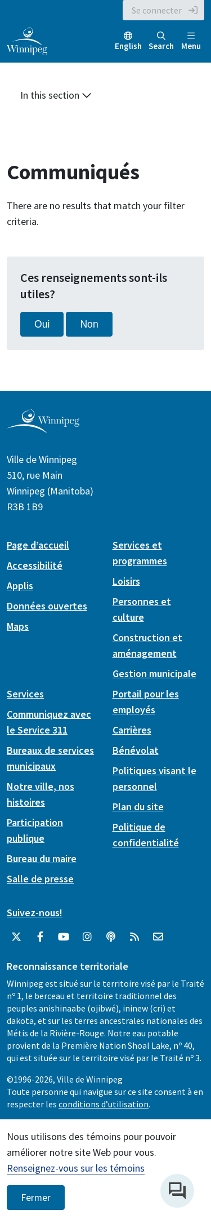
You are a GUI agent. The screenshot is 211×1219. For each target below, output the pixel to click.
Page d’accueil (38, 544)
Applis (20, 585)
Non (89, 324)
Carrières (132, 729)
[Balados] (110, 937)
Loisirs (126, 581)
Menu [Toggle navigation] (191, 41)
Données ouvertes (47, 605)
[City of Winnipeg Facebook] (40, 937)
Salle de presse (40, 878)
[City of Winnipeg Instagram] (87, 937)
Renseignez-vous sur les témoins (76, 1167)
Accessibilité (34, 565)
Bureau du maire (42, 858)
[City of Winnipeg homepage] (43, 428)
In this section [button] (56, 95)
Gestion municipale (154, 673)
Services (25, 693)
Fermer (36, 1197)
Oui (42, 324)
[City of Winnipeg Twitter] (16, 937)
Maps (18, 626)
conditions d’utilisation (104, 1104)
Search (161, 41)
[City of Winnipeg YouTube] (63, 937)
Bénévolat (136, 750)
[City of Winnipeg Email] (158, 937)
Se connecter (157, 10)
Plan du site (138, 806)
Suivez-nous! (34, 912)
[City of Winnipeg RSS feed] (134, 937)
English (128, 46)
